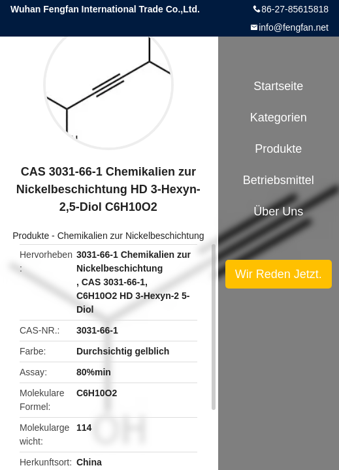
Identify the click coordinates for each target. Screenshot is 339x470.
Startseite (278, 86)
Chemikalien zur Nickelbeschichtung (130, 235)
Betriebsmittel (278, 180)
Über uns (278, 211)
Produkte (30, 235)
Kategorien (278, 117)
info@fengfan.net (294, 27)
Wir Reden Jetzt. (278, 274)
